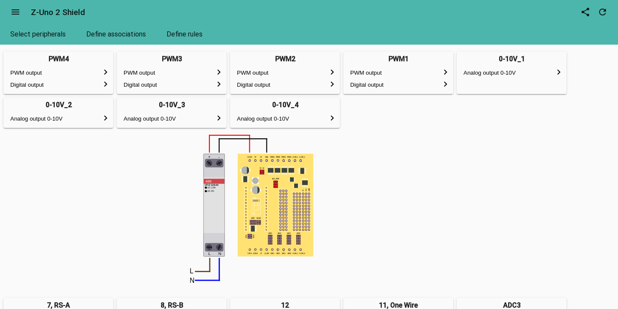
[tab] (38, 34)
